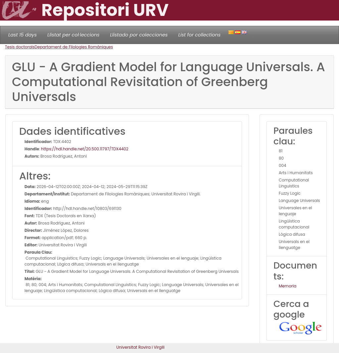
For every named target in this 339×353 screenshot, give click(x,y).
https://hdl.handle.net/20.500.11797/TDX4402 (84, 149)
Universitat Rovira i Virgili (140, 347)
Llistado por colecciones (139, 34)
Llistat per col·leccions (73, 34)
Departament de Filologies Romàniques (74, 47)
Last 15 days (22, 34)
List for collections (199, 34)
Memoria (287, 286)
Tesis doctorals (20, 47)
